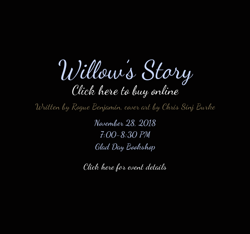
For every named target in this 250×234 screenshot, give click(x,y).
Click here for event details (125, 167)
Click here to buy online (125, 90)
